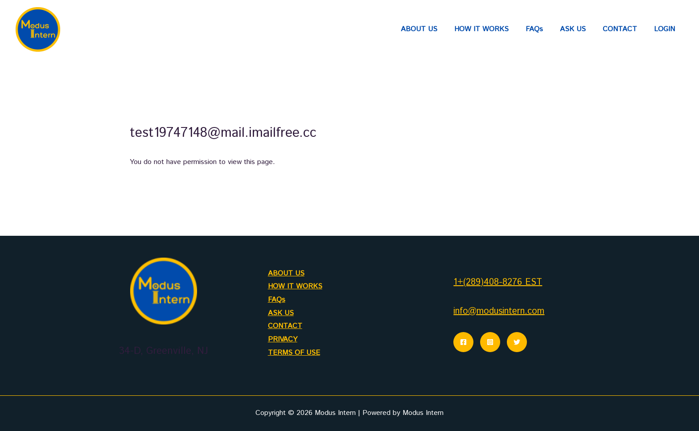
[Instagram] (490, 342)
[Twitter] (517, 342)
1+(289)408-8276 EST (497, 282)
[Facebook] (463, 342)
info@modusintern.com (498, 311)
